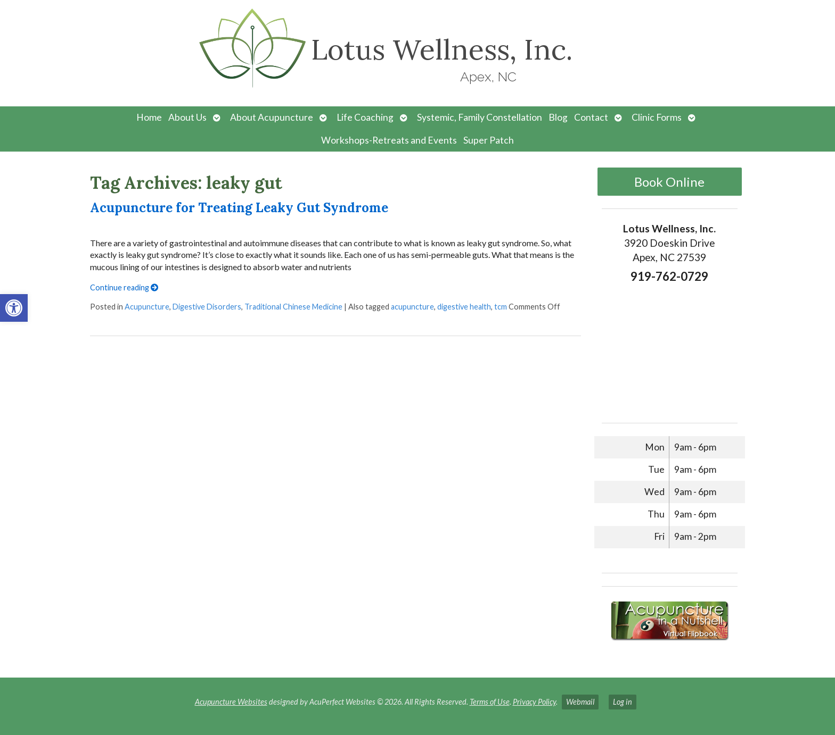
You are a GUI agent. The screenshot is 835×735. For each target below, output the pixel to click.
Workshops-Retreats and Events (389, 140)
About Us (187, 117)
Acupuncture (147, 306)
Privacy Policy (534, 701)
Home (149, 117)
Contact (591, 117)
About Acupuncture (271, 117)
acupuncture (412, 306)
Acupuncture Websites (231, 701)
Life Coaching (365, 117)
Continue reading (124, 287)
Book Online (669, 181)
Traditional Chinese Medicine (293, 306)
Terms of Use (490, 701)
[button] (14, 308)
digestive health (464, 306)
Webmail (580, 701)
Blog (558, 117)
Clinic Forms (657, 117)
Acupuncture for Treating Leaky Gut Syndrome (239, 207)
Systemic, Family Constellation (479, 117)
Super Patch (488, 140)
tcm (500, 306)
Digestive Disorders (207, 306)
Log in (622, 701)
